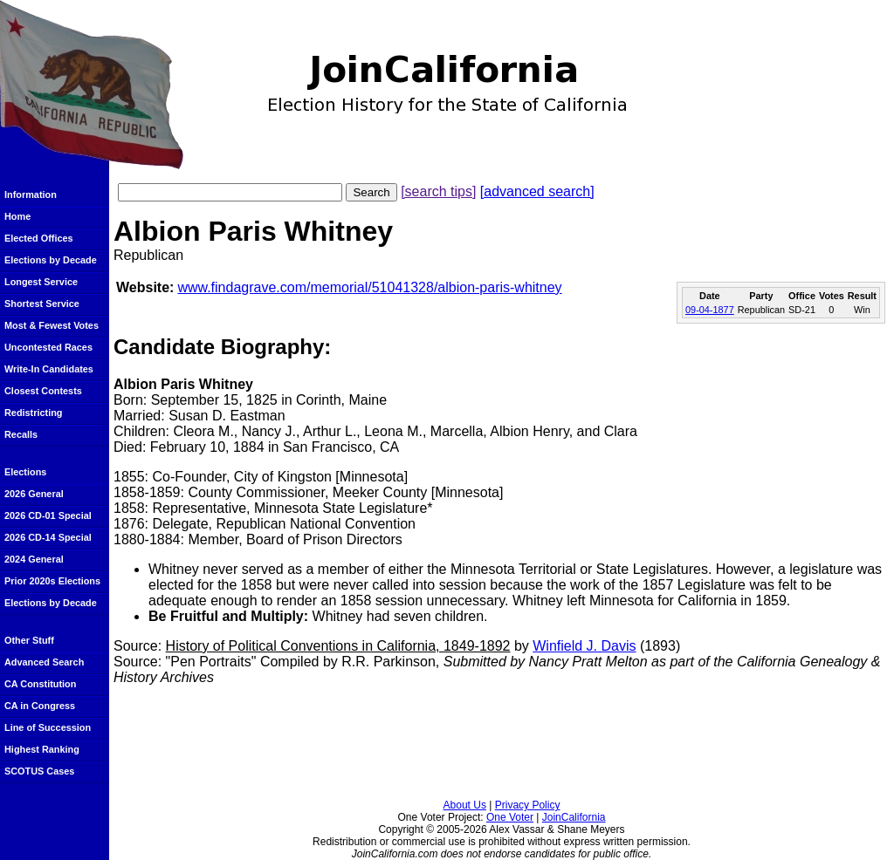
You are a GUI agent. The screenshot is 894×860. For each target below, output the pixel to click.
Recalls (21, 434)
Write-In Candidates (48, 369)
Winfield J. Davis (584, 645)
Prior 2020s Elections (52, 581)
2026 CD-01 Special (48, 515)
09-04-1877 (709, 309)
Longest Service (41, 281)
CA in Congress (39, 705)
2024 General (34, 559)
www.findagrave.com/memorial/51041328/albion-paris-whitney (369, 287)
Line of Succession (47, 727)
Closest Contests (43, 391)
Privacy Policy (527, 805)
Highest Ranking (41, 749)
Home (17, 216)
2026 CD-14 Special (48, 537)
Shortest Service (41, 303)
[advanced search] (537, 191)
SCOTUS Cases (39, 771)
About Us (465, 805)
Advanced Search (44, 662)
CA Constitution (40, 684)
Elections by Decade (50, 260)
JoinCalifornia (574, 817)
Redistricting (33, 412)
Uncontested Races (48, 347)
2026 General (34, 493)
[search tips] (438, 191)
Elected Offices (38, 238)
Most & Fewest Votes (51, 325)
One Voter (509, 817)
